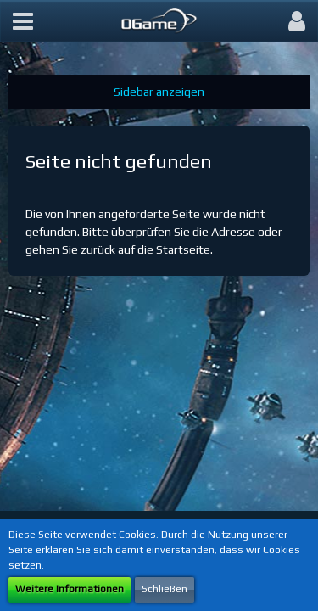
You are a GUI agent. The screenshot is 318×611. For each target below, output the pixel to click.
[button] (22, 21)
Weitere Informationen (69, 589)
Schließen (164, 589)
